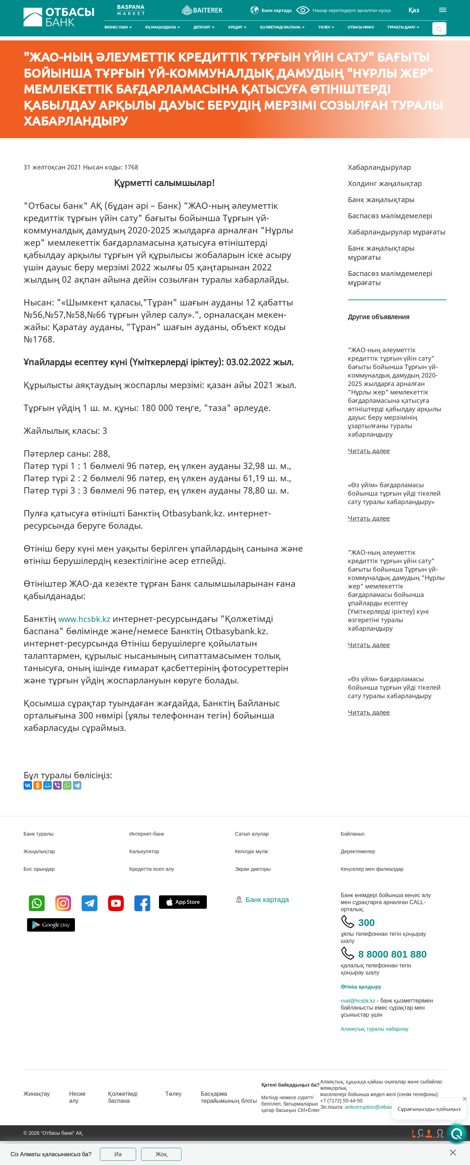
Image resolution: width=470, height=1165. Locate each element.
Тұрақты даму (403, 27)
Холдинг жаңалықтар (385, 183)
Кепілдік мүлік (253, 851)
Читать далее (369, 450)
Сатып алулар (253, 834)
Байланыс (354, 834)
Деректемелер (360, 851)
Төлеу (326, 27)
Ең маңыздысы (162, 27)
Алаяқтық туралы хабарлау (374, 1046)
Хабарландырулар (379, 167)
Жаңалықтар (41, 851)
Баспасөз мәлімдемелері (390, 215)
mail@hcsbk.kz (360, 1018)
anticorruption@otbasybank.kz (384, 1128)
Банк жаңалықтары (381, 199)
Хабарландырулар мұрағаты (397, 232)
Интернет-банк (148, 834)
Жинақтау (38, 1110)
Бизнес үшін (118, 27)
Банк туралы (40, 834)
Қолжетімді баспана (282, 27)
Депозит (204, 27)
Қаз (413, 10)
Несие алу (81, 1114)
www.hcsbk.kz (87, 618)
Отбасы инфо (361, 27)
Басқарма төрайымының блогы (229, 1118)
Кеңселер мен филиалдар (375, 869)
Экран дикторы (254, 869)
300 (368, 921)
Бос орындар (41, 869)
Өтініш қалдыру (363, 1004)
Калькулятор (145, 851)
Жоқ (161, 1154)
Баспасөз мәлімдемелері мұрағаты (390, 278)
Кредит (237, 27)
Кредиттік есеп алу (153, 869)
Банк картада (267, 899)
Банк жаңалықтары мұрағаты (381, 252)
